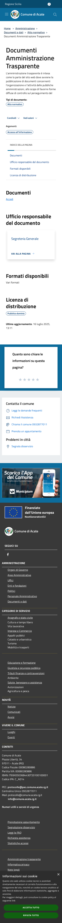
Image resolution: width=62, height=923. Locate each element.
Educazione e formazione (22, 663)
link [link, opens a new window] (13, 900)
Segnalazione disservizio (21, 827)
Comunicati (14, 712)
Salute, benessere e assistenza (25, 682)
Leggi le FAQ (14, 833)
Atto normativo (36, 32)
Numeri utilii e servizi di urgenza (20, 807)
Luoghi (11, 732)
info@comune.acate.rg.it (22, 799)
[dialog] (31, 897)
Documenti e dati (13, 32)
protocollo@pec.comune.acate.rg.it (28, 787)
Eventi (11, 737)
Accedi (9, 199)
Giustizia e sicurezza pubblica (24, 668)
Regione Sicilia (13, 4)
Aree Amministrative (19, 575)
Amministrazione (25, 28)
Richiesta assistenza (19, 838)
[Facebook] (8, 554)
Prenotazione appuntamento (24, 822)
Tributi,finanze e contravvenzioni (26, 673)
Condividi (14, 118)
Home (7, 28)
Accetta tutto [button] (31, 907)
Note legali (14, 870)
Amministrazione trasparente (24, 859)
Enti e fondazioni (17, 586)
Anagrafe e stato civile (20, 618)
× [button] (58, 874)
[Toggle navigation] (7, 14)
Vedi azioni (30, 118)
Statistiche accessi (18, 843)
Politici (11, 591)
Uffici (10, 580)
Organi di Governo (18, 570)
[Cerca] (55, 14)
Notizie (12, 707)
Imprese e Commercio (20, 631)
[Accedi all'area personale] (49, 4)
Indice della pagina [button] (21, 144)
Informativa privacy (18, 864)
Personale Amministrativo (22, 596)
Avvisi (11, 717)
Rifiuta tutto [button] (31, 915)
